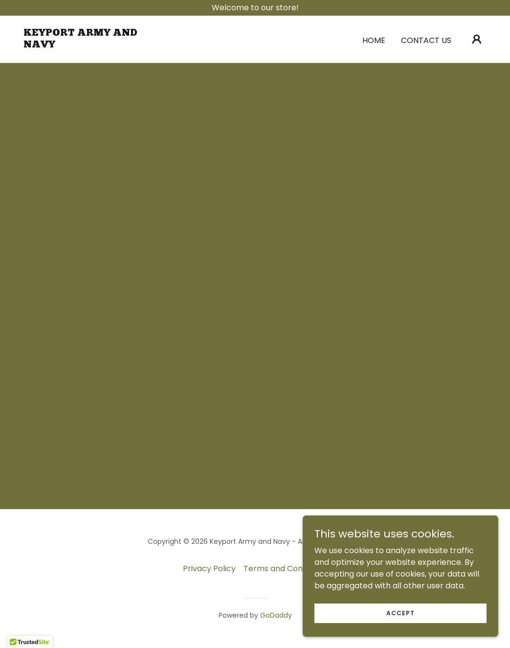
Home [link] (373, 40)
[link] (88, 44)
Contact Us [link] (426, 40)
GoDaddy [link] (276, 615)
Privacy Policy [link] (209, 568)
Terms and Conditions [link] (286, 568)
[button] (477, 39)
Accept (400, 612)
